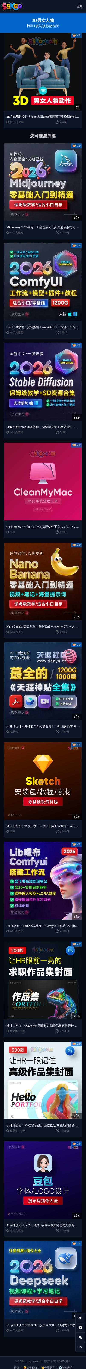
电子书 (14, 731)
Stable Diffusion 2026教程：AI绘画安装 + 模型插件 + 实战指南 (43, 427)
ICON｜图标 (17, 122)
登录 (80, 6)
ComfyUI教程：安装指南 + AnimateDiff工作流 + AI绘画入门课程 (43, 327)
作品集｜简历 (17, 1030)
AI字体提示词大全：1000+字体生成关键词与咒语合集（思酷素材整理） (43, 1225)
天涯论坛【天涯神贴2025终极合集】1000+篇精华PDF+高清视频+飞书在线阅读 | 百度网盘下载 (43, 726)
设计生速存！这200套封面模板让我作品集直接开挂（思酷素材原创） (43, 1025)
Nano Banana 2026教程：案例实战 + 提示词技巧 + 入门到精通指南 (43, 626)
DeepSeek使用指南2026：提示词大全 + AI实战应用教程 (42, 1325)
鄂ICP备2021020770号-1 (57, 1361)
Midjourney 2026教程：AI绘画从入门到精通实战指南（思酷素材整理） (43, 227)
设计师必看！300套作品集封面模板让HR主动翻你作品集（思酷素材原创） (43, 1125)
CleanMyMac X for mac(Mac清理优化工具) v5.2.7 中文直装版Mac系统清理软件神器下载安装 (43, 526)
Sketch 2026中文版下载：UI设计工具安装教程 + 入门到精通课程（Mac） (43, 826)
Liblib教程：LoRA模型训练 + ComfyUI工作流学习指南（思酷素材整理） (43, 926)
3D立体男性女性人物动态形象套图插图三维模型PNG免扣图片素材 (43, 116)
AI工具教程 (16, 232)
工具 (12, 532)
